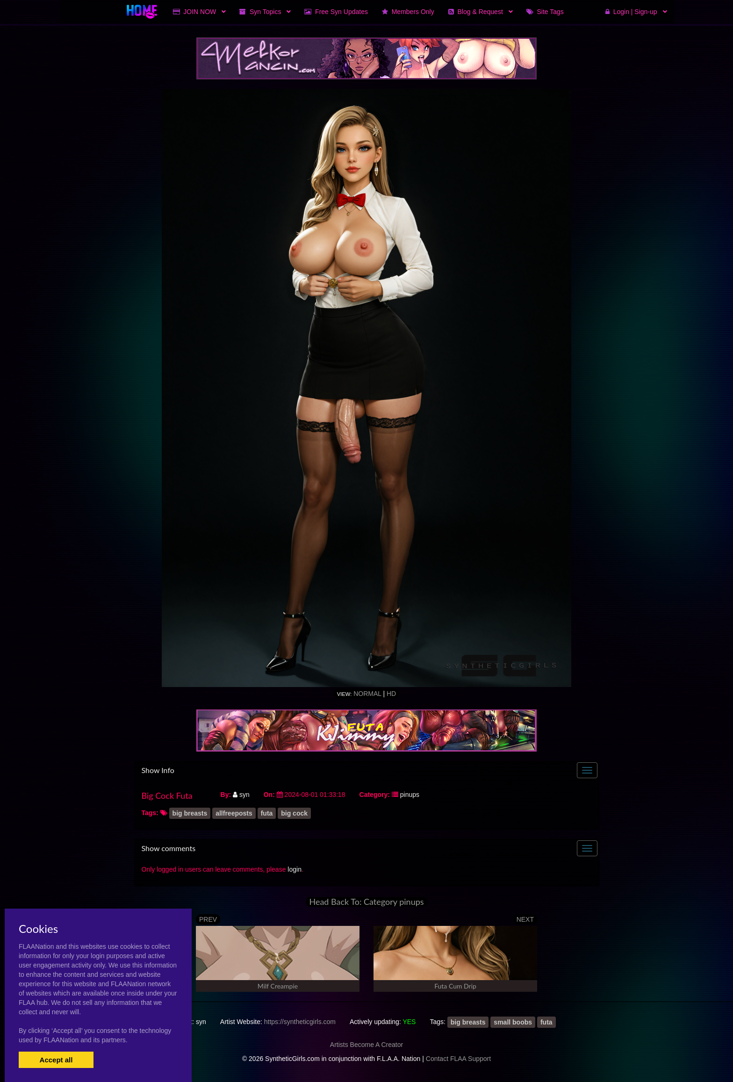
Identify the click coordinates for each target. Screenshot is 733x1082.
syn (241, 794)
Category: (374, 794)
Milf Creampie (278, 986)
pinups (409, 794)
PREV (208, 919)
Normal (367, 693)
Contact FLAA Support (458, 1058)
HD (391, 693)
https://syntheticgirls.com (300, 1021)
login (294, 869)
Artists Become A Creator (366, 1044)
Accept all (56, 1060)
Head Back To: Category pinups (366, 902)
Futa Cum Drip (455, 986)
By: (226, 794)
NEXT (525, 919)
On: (269, 794)
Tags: (150, 813)
